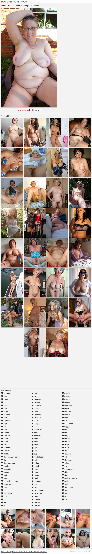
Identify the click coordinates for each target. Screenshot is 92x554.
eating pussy (7, 484)
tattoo (65, 463)
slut (64, 451)
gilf (34, 396)
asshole (5, 405)
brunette (5, 448)
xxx (64, 499)
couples (5, 466)
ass (3, 402)
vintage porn (68, 487)
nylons (35, 487)
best (4, 417)
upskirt (66, 481)
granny (35, 408)
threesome (67, 469)
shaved (66, 439)
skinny (65, 448)
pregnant (66, 411)
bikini (4, 427)
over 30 (36, 502)
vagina (66, 484)
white (65, 493)
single (65, 445)
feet (3, 502)
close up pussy (8, 463)
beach (4, 411)
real (64, 420)
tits (64, 475)
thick (65, 466)
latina (35, 445)
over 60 (66, 396)
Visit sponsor (35, 110)
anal (4, 396)
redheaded (67, 423)
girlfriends (36, 399)
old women (37, 493)
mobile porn (37, 463)
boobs (4, 439)
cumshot (5, 472)
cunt (4, 475)
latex (35, 442)
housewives (37, 430)
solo (65, 457)
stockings (67, 460)
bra (3, 445)
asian (4, 399)
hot (34, 427)
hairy (35, 411)
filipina (4, 505)
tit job (65, 472)
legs (34, 448)
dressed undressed (9, 481)
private (66, 414)
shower (66, 442)
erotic (4, 490)
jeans (35, 439)
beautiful (5, 414)
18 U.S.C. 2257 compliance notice (35, 552)
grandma (36, 405)
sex (64, 433)
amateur (5, 393)
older (35, 496)
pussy (65, 417)
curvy (4, 478)
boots (4, 442)
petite (65, 408)
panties (66, 402)
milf (34, 460)
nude (35, 484)
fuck (34, 393)
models (36, 466)
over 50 (66, 393)
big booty (5, 420)
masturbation (38, 457)
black (4, 430)
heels (35, 420)
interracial (36, 436)
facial (4, 496)
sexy (65, 436)
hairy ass (36, 414)
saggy (65, 427)
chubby (5, 454)
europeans (6, 493)
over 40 (36, 505)
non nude (36, 481)
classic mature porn (9, 457)
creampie (6, 469)
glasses (36, 402)
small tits (66, 454)
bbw (4, 408)
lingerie (36, 454)
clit (3, 460)
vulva (65, 490)
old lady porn (38, 490)
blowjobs (5, 436)
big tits (5, 423)
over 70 (66, 399)
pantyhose (67, 405)
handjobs (36, 417)
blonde (5, 433)
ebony (4, 487)
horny (35, 423)
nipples (35, 478)
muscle (35, 472)
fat (3, 499)
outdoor (36, 499)
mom (35, 469)
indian (35, 433)
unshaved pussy (69, 478)
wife (64, 496)
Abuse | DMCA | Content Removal (12, 552)
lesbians (36, 451)
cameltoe (5, 451)
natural (35, 475)
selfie (65, 430)
